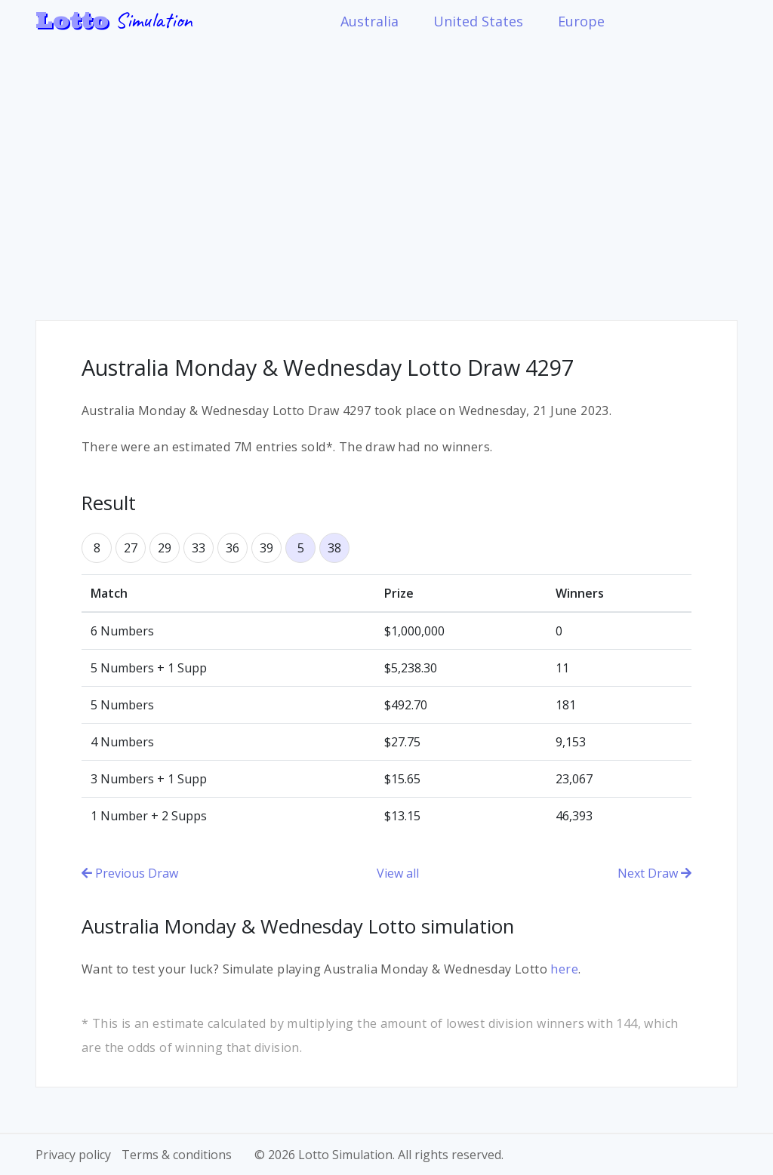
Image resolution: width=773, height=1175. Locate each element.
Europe (581, 21)
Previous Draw (130, 873)
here (564, 969)
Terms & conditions (177, 1154)
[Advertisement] (386, 169)
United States (478, 21)
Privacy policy (73, 1154)
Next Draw (654, 873)
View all (398, 873)
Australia (369, 21)
